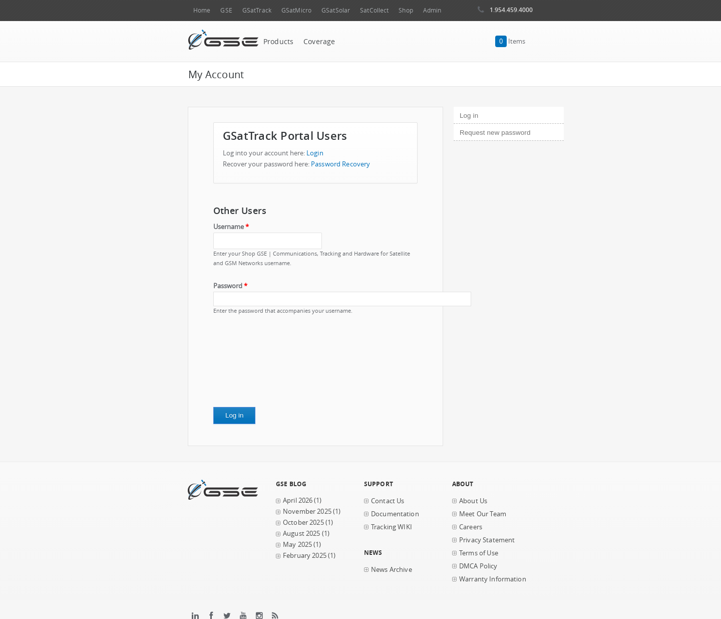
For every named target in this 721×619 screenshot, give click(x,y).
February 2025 (304, 555)
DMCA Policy (478, 566)
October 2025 (303, 522)
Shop (406, 10)
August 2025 (301, 533)
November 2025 (307, 511)
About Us (473, 501)
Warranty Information (492, 579)
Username (231, 227)
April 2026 (297, 500)
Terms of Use (478, 553)
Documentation (395, 514)
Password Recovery (340, 164)
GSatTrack (256, 10)
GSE (226, 10)
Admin (432, 10)
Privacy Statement (487, 540)
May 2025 (297, 544)
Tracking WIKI (391, 527)
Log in (486, 114)
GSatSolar (335, 10)
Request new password (495, 132)
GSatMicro (296, 10)
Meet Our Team (482, 514)
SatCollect (374, 10)
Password (230, 286)
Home (201, 10)
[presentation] (254, 364)
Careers (470, 527)
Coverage (319, 41)
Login (314, 153)
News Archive (391, 569)
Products (278, 41)
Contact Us (387, 501)
